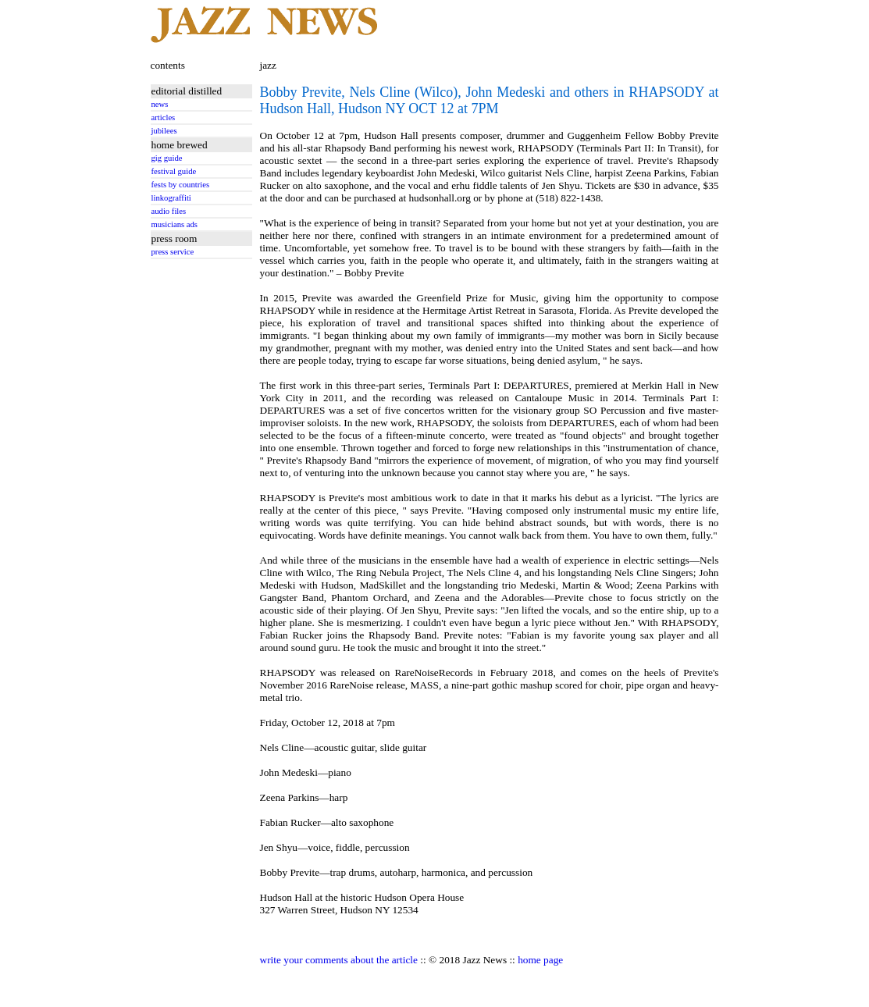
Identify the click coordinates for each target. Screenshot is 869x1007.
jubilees (164, 130)
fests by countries (180, 184)
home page (540, 960)
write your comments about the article (339, 960)
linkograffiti (171, 198)
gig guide (167, 158)
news (160, 104)
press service (172, 251)
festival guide (174, 171)
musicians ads (174, 224)
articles (163, 117)
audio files (169, 211)
